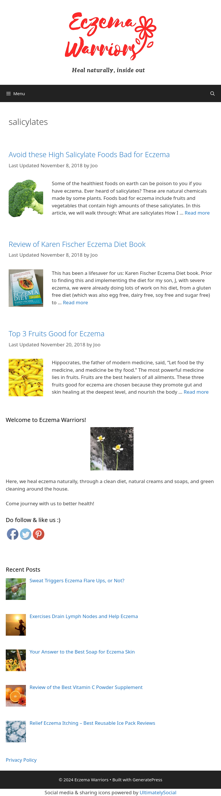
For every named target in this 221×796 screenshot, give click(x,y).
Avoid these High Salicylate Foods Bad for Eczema (89, 154)
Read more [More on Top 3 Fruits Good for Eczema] (196, 391)
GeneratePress (147, 779)
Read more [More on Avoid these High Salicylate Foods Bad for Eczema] (197, 212)
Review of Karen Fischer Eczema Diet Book (77, 244)
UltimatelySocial (158, 792)
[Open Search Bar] (212, 93)
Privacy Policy (21, 759)
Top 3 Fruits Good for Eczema (56, 333)
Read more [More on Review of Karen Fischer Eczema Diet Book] (75, 302)
